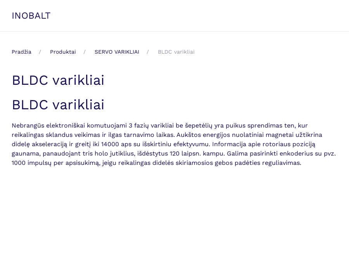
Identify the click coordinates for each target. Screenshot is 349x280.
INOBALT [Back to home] (31, 15)
